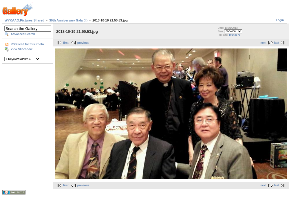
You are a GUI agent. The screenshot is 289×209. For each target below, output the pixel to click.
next (263, 42)
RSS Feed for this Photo (27, 44)
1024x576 (234, 34)
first (66, 42)
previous (83, 42)
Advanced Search (23, 34)
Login (280, 20)
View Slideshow (21, 49)
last (276, 42)
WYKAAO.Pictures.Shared (24, 20)
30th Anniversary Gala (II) (68, 20)
